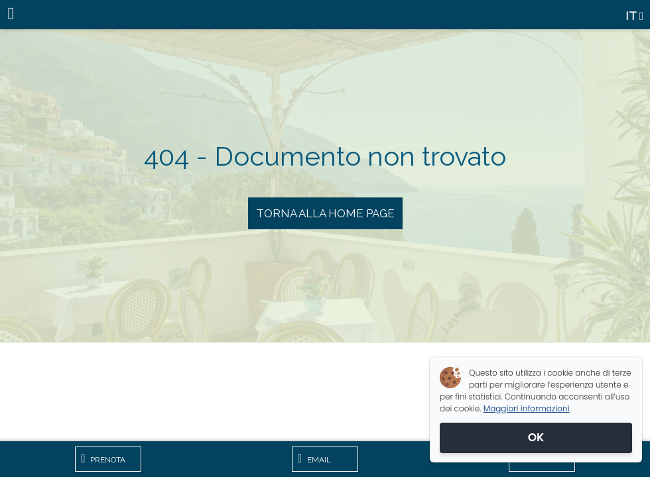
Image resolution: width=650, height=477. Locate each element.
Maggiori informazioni (527, 408)
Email (314, 458)
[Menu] (14, 14)
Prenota (103, 458)
